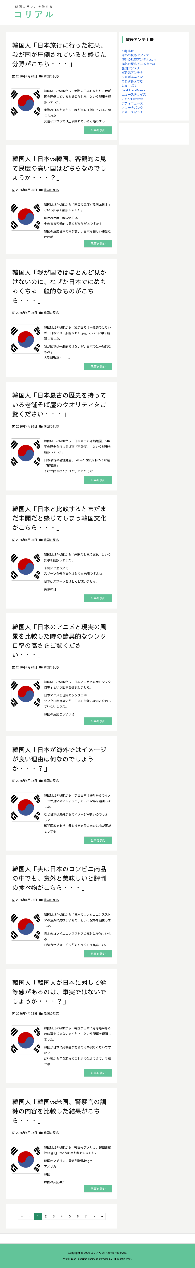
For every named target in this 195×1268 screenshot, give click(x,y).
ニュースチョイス (134, 94)
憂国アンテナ (131, 68)
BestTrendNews (133, 90)
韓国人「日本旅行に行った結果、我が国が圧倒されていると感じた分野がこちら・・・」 (59, 54)
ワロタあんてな (132, 81)
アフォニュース (132, 103)
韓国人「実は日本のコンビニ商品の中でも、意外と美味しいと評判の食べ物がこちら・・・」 (59, 878)
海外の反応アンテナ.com (139, 59)
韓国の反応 (51, 76)
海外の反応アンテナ (135, 55)
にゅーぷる (129, 86)
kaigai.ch (128, 50)
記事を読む (98, 130)
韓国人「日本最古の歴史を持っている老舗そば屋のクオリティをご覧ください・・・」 (59, 404)
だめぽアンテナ (132, 72)
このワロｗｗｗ (132, 99)
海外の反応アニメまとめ (138, 64)
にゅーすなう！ (132, 112)
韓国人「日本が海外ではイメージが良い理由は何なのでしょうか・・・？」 (59, 759)
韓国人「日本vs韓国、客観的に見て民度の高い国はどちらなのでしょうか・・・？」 (59, 168)
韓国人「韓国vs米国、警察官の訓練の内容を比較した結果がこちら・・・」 (59, 1111)
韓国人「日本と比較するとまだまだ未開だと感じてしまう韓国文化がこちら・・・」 (59, 518)
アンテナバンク (132, 107)
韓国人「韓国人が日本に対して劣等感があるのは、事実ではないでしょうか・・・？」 (59, 991)
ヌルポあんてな (132, 77)
